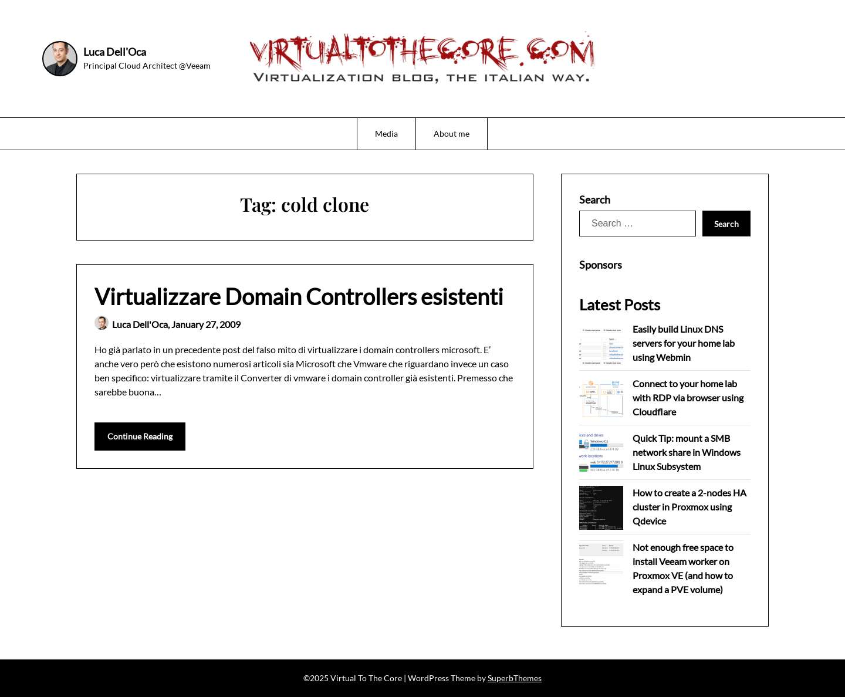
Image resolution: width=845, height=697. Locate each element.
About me (451, 133)
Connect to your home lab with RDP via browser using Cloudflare (688, 397)
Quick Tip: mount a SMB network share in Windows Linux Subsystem (687, 452)
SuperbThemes (515, 678)
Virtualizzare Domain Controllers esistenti (298, 296)
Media (386, 133)
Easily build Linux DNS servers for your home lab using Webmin (684, 343)
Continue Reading (140, 436)
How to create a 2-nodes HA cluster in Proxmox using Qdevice (689, 506)
